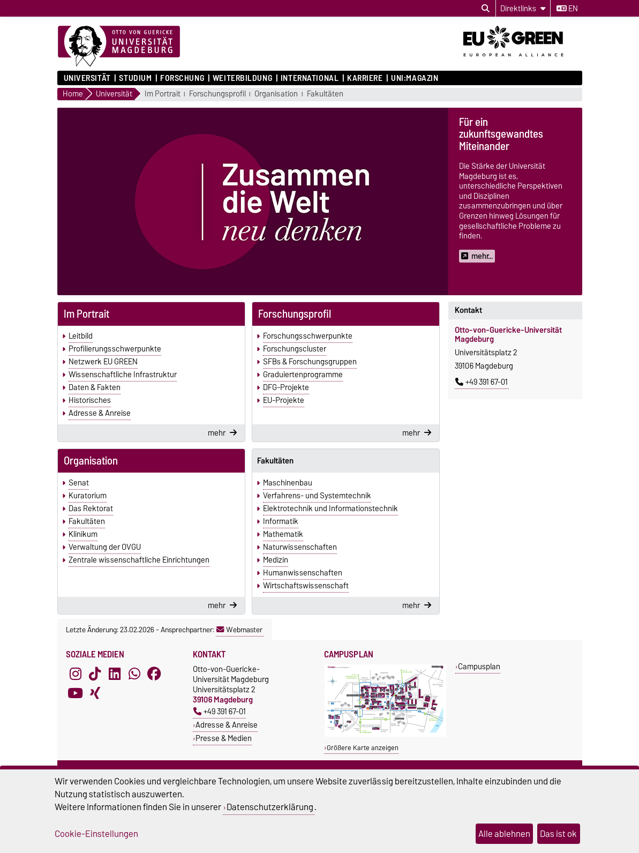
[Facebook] (154, 673)
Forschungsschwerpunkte (307, 336)
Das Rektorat (91, 508)
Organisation (276, 94)
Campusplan (479, 666)
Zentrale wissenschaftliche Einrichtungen (139, 559)
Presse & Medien (224, 738)
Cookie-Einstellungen (96, 833)
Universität (87, 78)
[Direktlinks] (523, 8)
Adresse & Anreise (100, 413)
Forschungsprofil (217, 94)
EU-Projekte (283, 400)
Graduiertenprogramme (303, 374)
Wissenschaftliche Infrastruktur (123, 374)
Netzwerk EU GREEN (103, 361)
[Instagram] (75, 673)
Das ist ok (558, 833)
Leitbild (81, 336)
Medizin (275, 559)
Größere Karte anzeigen (363, 747)
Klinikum (83, 534)
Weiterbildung (242, 78)
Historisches (90, 400)
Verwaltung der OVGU (105, 547)
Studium (135, 78)
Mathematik (283, 534)
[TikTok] (94, 673)
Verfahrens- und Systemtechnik (317, 495)
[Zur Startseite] (119, 46)
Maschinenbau (287, 482)
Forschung (182, 78)
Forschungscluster (294, 348)
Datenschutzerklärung (270, 806)
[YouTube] (75, 692)
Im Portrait (163, 94)
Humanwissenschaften (302, 572)
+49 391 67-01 (481, 382)
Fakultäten (325, 94)
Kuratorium (88, 495)
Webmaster (239, 629)
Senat (79, 482)
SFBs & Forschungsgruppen (310, 361)
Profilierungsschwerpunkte (115, 348)
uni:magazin (414, 78)
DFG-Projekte (286, 387)
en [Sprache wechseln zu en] (567, 8)
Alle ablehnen (504, 833)
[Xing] (94, 692)
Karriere (364, 78)
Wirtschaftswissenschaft (306, 585)
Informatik (280, 521)
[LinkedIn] (114, 673)
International (310, 78)
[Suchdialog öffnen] (485, 8)
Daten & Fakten (95, 387)
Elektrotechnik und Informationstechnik (330, 508)
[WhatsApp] (134, 673)
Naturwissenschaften (300, 547)
